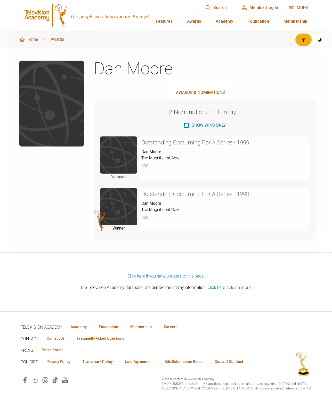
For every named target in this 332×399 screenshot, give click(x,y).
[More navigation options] (298, 8)
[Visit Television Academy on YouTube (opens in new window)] (65, 380)
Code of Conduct (229, 362)
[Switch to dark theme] (320, 40)
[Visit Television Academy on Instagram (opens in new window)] (35, 380)
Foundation (258, 21)
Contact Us (56, 338)
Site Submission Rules (184, 362)
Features (164, 21)
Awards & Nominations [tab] (200, 92)
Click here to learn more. (230, 287)
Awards (194, 21)
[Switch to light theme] (303, 40)
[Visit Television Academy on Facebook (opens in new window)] (25, 380)
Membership (295, 21)
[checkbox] (204, 125)
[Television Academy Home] (92, 15)
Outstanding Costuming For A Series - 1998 (195, 194)
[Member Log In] (259, 8)
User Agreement (138, 362)
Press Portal (52, 350)
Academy (224, 21)
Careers (170, 327)
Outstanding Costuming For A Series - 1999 (195, 142)
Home (28, 40)
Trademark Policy (98, 362)
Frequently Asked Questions (100, 338)
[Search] (216, 8)
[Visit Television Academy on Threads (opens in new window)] (45, 380)
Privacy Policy (58, 362)
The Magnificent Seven (162, 158)
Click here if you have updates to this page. (166, 276)
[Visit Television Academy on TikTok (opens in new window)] (55, 380)
